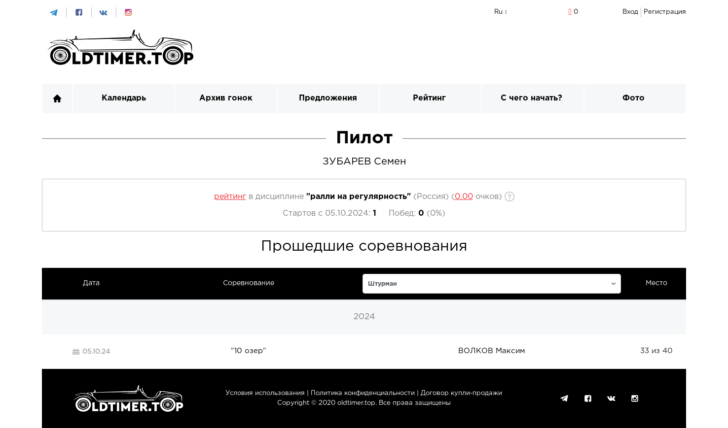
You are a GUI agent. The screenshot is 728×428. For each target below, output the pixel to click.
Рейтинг (429, 98)
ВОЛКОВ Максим (491, 351)
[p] (464, 196)
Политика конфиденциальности (363, 393)
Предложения (328, 98)
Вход (630, 12)
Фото (633, 98)
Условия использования (265, 393)
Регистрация (665, 12)
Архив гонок (226, 98)
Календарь (124, 98)
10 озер (248, 351)
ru (498, 12)
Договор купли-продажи (461, 393)
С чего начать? (531, 98)
